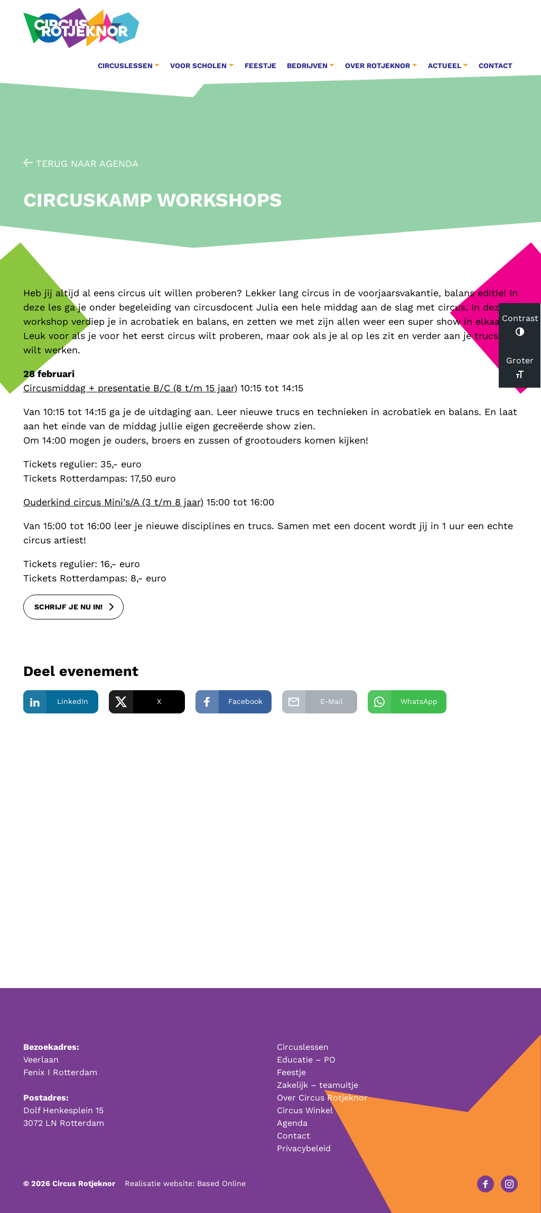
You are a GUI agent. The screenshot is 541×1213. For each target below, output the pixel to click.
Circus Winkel (305, 1110)
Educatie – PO (306, 1060)
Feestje (260, 65)
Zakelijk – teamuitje (317, 1085)
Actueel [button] (444, 65)
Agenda (292, 1123)
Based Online (221, 1183)
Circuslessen (303, 1047)
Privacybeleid (304, 1148)
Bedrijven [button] (307, 65)
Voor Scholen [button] (198, 65)
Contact (495, 65)
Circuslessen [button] (125, 65)
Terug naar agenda (80, 163)
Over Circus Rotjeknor (322, 1098)
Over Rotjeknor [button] (377, 65)
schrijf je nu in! (68, 607)
